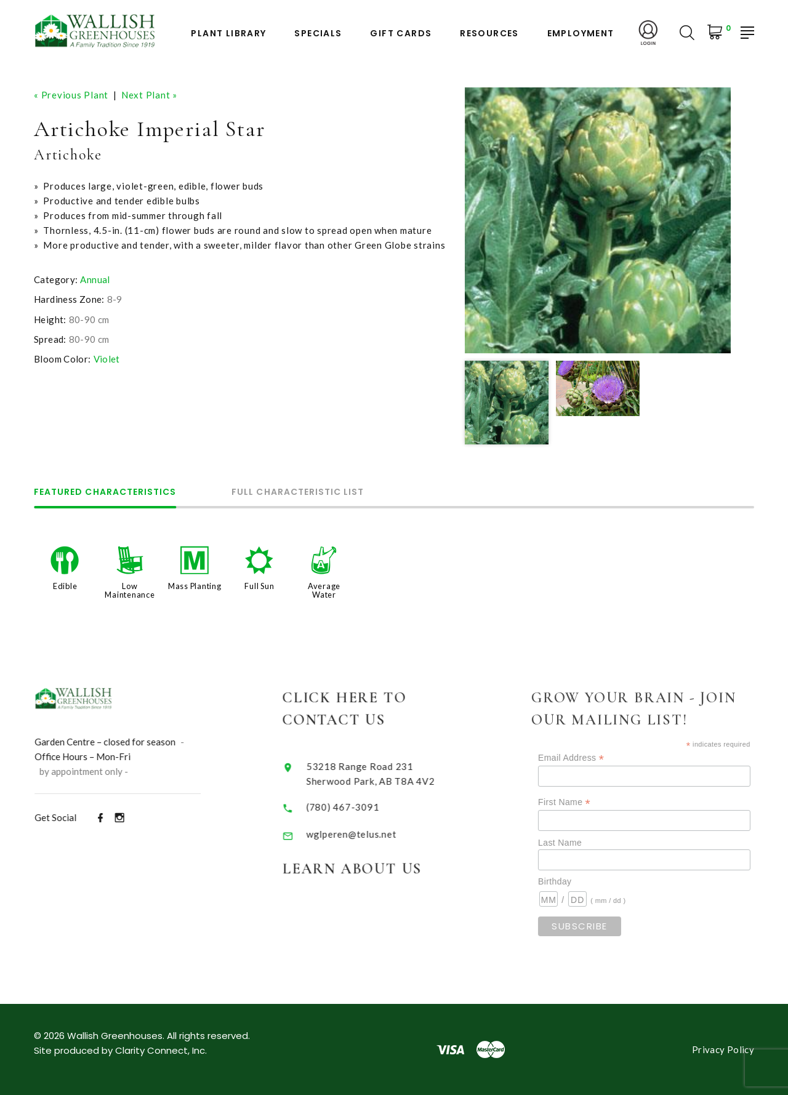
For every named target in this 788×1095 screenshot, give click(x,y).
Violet (107, 358)
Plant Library (228, 33)
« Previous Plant (71, 94)
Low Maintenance (130, 590)
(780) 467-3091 (351, 806)
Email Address (585, 758)
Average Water (324, 590)
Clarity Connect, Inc (160, 1050)
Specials (318, 33)
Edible (65, 586)
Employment (580, 33)
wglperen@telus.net (360, 834)
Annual (95, 279)
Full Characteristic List (297, 492)
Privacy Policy (723, 1049)
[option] (598, 220)
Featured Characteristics (105, 492)
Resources (489, 33)
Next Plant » (149, 94)
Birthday (568, 881)
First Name (578, 802)
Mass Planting (195, 586)
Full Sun (259, 586)
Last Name (574, 843)
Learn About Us (362, 869)
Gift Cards (401, 33)
